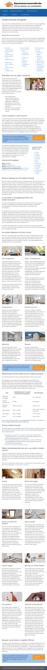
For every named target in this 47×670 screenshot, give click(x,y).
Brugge (37, 154)
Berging (24, 66)
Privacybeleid (41, 668)
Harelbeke (37, 167)
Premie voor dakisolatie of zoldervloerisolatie (16, 444)
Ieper (36, 160)
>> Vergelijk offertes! (37, 657)
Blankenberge (38, 170)
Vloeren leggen (41, 62)
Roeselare (4, 170)
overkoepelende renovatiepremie (19, 435)
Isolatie (39, 51)
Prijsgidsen (6, 15)
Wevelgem (37, 171)
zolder (5, 235)
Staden (14, 170)
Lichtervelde (25, 168)
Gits (14, 165)
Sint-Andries (38, 163)
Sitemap (19, 668)
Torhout (26, 170)
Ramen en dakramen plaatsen (39, 57)
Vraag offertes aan (26, 15)
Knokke (37, 173)
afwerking (39, 533)
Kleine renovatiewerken (32, 10)
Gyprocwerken (40, 61)
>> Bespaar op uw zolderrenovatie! (38, 137)
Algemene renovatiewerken (17, 11)
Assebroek (37, 165)
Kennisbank (16, 15)
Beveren (9, 170)
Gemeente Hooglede (15, 166)
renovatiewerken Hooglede (21, 464)
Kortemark (19, 170)
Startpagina (5, 10)
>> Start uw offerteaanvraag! (38, 367)
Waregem (37, 158)
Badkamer (25, 61)
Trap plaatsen (40, 67)
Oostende (37, 157)
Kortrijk (37, 152)
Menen (37, 162)
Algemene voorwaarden (31, 668)
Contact (24, 668)
